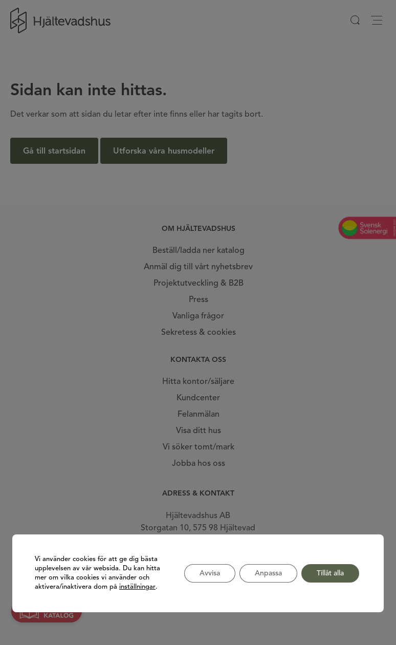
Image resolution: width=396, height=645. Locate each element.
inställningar (137, 587)
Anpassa (268, 573)
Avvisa (210, 573)
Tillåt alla (330, 573)
